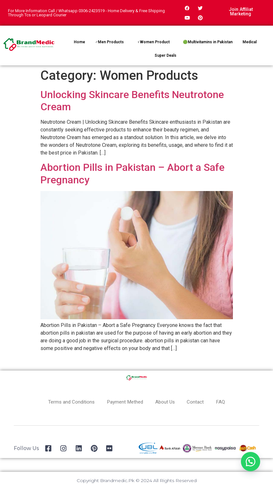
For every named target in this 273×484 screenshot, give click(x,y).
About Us (167, 402)
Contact (198, 402)
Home (79, 42)
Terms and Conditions (68, 402)
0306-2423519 (92, 10)
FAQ (224, 402)
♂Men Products (109, 42)
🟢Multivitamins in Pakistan (208, 42)
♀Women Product (153, 42)
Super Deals (165, 55)
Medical (250, 42)
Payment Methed (125, 402)
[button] (250, 461)
